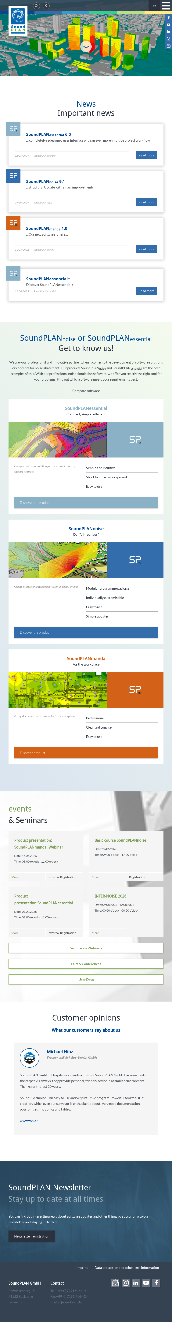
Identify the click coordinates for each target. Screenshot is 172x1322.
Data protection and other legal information (127, 1267)
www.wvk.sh (29, 1120)
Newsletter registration (31, 1236)
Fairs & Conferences (86, 964)
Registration (137, 877)
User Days (86, 979)
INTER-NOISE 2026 (110, 896)
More (15, 877)
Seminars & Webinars (86, 948)
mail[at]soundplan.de (66, 1302)
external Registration (62, 877)
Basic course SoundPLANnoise (120, 840)
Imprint (82, 1267)
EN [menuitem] (154, 5)
